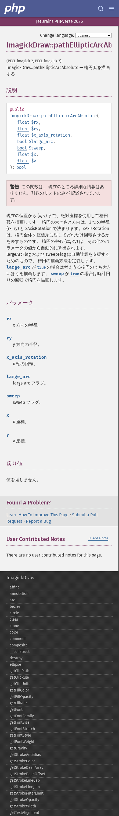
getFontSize (20, 722)
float (23, 122)
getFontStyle (20, 735)
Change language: (57, 35)
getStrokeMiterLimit (27, 793)
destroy (16, 658)
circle (14, 613)
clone (14, 626)
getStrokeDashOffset (27, 774)
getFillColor (19, 690)
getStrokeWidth (23, 806)
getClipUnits (20, 684)
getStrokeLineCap (25, 780)
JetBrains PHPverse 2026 (59, 21)
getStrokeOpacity (24, 799)
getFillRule (19, 703)
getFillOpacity (21, 696)
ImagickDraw (20, 578)
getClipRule (19, 677)
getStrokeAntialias (25, 754)
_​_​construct (20, 651)
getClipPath (19, 671)
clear (14, 619)
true (41, 267)
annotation (19, 593)
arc (12, 600)
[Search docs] (100, 8)
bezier (15, 606)
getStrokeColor (22, 761)
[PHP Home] (15, 8)
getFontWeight (22, 742)
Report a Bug (38, 521)
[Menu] (111, 8)
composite (19, 645)
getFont (16, 709)
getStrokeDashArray (27, 767)
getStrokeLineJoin (25, 787)
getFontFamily (22, 716)
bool (22, 141)
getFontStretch (22, 729)
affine (15, 587)
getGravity (18, 748)
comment (18, 638)
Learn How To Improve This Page (37, 514)
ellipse (15, 664)
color (14, 632)
